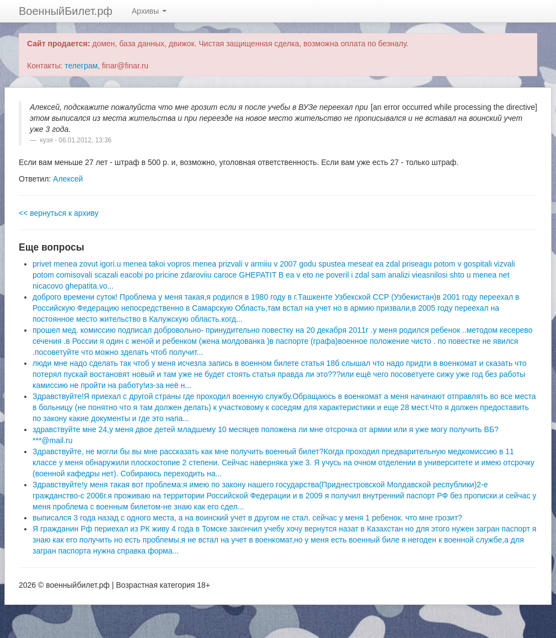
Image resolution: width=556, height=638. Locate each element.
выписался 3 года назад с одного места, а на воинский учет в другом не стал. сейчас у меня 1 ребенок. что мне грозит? (247, 517)
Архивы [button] (149, 11)
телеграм (81, 65)
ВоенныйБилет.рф (66, 11)
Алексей (68, 178)
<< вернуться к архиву (58, 213)
